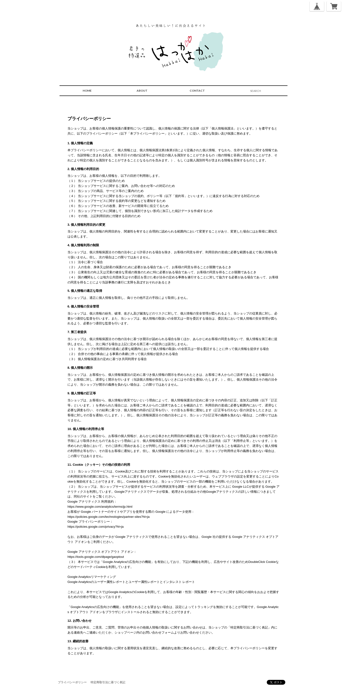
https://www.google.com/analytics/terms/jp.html (100, 506)
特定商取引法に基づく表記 (108, 682)
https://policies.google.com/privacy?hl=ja (95, 526)
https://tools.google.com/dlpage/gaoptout (95, 557)
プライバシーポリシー (72, 682)
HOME (87, 90)
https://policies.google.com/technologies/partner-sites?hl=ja (108, 517)
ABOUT (142, 90)
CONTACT (197, 90)
